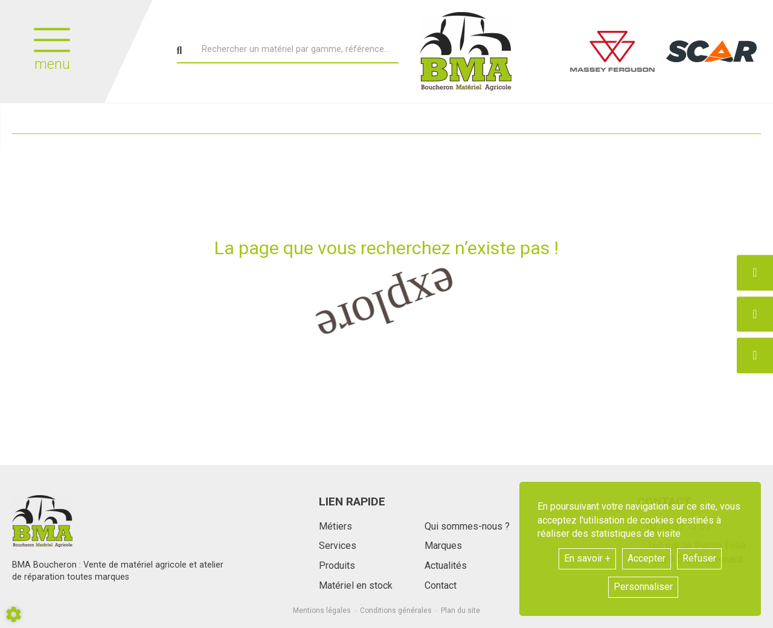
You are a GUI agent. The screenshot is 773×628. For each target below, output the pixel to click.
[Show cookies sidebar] (13, 614)
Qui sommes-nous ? (467, 526)
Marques (443, 545)
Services (337, 545)
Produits (337, 565)
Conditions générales (396, 610)
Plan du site (460, 610)
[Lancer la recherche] (179, 51)
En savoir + (587, 558)
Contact (441, 585)
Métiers (335, 526)
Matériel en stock (356, 585)
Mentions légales (322, 610)
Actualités (446, 565)
